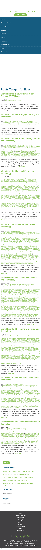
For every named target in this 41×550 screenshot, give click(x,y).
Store (2, 202)
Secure (2, 359)
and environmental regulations (9, 146)
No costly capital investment (14, 255)
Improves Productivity (18, 435)
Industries (4, 41)
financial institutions (23, 347)
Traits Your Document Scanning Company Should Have (18, 471)
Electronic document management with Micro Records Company (19, 390)
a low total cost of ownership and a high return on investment (16, 285)
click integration (32, 146)
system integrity (28, 405)
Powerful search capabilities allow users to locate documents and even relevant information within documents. (20, 199)
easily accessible (4, 239)
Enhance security (18, 391)
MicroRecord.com (19, 124)
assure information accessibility (7, 431)
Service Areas (20, 521)
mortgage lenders (27, 355)
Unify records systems (17, 406)
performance (20, 399)
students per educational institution (17, 405)
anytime (35, 385)
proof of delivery (12, 155)
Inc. (24, 435)
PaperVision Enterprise (28, 124)
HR (14, 242)
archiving (13, 233)
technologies (23, 258)
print (15, 441)
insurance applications (34, 435)
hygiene (9, 102)
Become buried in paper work (22, 233)
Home (3, 19)
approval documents (20, 146)
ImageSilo (17, 123)
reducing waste (11, 156)
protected (36, 256)
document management (20, 343)
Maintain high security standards (27, 249)
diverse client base (21, 342)
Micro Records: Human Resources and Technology (21, 254)
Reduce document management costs (16, 402)
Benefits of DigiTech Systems (32, 339)
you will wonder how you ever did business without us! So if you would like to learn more (19, 209)
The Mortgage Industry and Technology (25, 121)
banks (26, 146)
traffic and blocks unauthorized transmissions (25, 361)
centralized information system (23, 431)
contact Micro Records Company (14, 386)
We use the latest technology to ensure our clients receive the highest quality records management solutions (20, 207)
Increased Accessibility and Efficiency (32, 393)
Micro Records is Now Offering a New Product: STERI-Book (17, 95)
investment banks (4, 351)
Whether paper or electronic (23, 262)
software (11, 316)
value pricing (12, 407)
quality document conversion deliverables (14, 401)
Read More (17, 110)
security (6, 442)
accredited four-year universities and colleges (12, 385)
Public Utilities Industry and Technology (13, 100)
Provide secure (10, 310)
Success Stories (5, 44)
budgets (5, 386)
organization (25, 440)
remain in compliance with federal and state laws (26, 358)
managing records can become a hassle (15, 398)
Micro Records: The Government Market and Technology (18, 307)
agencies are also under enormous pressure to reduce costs (18, 286)
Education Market (8, 384)
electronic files (21, 292)
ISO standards (22, 151)
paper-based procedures (8, 441)
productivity (6, 155)
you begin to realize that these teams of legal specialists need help (19, 208)
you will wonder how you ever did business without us (17, 263)
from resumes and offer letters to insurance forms (29, 241)
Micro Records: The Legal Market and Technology (29, 195)
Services (3, 30)
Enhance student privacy (28, 391)
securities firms (7, 359)
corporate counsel (4, 182)
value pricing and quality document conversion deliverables (16, 362)
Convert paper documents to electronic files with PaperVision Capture (19, 236)
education (17, 122)
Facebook (17, 150)
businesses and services (11, 340)
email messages (27, 292)
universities (3, 407)
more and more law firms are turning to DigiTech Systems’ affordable (19, 197)
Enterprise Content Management (26, 122)
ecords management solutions (15, 148)
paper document (32, 440)
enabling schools (33, 390)
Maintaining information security (14, 353)
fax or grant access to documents (32, 433)
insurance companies (32, 350)
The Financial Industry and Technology (25, 335)
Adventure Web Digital (30, 545)
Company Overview (6, 23)
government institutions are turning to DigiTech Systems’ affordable (19, 296)
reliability (26, 402)
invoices (16, 151)
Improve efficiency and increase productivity (20, 247)
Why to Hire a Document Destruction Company (16, 474)
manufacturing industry (11, 152)
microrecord (20, 440)
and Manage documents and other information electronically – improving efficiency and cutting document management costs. (19, 180)
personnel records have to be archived (9, 256)
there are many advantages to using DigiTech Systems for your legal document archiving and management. (20, 204)
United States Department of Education (31, 406)
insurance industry (4, 436)
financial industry (15, 347)
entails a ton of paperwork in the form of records (19, 183)
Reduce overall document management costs (10, 257)
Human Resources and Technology (12, 231)
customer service (4, 432)
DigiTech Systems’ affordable (11, 342)
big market (3, 340)
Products (3, 37)
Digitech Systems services (32, 238)
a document (15, 429)
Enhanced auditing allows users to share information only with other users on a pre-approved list (20, 345)
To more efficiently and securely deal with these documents (13, 259)
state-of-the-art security (13, 442)
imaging (36, 348)
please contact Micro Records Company (14, 198)
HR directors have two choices (13, 244)
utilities (12, 102)
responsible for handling (25, 257)
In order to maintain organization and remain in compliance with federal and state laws (20, 188)
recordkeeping (20, 357)
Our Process (4, 26)
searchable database (10, 258)
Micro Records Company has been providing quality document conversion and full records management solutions (20, 353)
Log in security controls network (29, 351)
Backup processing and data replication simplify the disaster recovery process (23, 338)
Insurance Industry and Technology (12, 428)
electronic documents (31, 148)
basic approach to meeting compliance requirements (15, 339)
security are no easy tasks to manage (19, 359)
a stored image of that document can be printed (28, 429)
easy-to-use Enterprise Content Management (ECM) (16, 389)
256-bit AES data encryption (9, 337)
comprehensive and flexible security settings (14, 341)
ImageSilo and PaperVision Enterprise (12, 297)
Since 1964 (26, 201)
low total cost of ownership (20, 397)
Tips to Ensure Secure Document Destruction (15, 480)
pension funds (10, 356)
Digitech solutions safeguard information (16, 432)
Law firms (17, 190)
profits (30, 399)
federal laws (3, 392)
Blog (2, 48)
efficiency (7, 433)
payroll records (24, 255)
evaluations (18, 239)
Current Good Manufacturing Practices (16, 147)
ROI (21, 314)
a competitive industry (7, 429)
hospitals (31, 150)
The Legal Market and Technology (19, 178)
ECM (8, 148)
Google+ (36, 122)
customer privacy (27, 341)
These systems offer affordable (32, 258)
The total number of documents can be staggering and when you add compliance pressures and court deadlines (20, 203)
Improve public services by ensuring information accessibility (23, 299)
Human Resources (17, 245)
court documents (12, 182)
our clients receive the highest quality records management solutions (20, 308)
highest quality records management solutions (25, 392)
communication (34, 431)
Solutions (3, 33)
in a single (32, 247)
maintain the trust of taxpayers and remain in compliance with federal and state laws (22, 302)
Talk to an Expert (20, 14)
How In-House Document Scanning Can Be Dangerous (18, 477)
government (3, 123)
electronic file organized (15, 433)
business (5, 102)
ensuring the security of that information (20, 293)
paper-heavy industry (15, 154)
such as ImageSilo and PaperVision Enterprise (13, 202)
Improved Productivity (5, 151)
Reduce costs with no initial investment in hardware (16, 313)
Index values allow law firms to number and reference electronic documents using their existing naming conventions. (20, 189)
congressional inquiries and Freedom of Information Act (15, 288)
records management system (22, 441)
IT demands (30, 396)
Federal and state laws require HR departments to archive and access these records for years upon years (20, 240)
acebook (5, 122)
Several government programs (18, 403)
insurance (22, 123)
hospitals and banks (10, 123)
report (30, 402)
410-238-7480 (17, 541)
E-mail (35, 432)
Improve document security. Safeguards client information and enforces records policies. (19, 187)
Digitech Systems (11, 122)
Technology (14, 121)
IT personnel (33, 301)
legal (26, 123)
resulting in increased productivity (13, 314)
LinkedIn (29, 123)
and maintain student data (28, 385)
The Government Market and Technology (25, 284)
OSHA (9, 154)
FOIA (21, 294)
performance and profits (33, 255)
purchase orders (19, 155)
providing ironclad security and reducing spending (24, 310)
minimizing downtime (30, 153)
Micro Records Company (21, 152)
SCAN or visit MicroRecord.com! (17, 201)
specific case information (34, 201)
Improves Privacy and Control (7, 435)
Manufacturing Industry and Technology (13, 145)
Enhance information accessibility (8, 391)
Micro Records (8, 121)
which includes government (26, 207)
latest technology (12, 351)
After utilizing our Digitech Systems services (12, 179)
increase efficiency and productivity (11, 248)
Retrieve (8, 201)
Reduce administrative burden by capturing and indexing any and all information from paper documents (20, 312)
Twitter (13, 126)
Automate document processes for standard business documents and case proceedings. (19, 181)
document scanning (30, 343)
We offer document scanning (7, 206)
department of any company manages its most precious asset (20, 236)
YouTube (30, 156)
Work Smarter (24, 156)
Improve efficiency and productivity (16, 393)
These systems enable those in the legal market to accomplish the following (16, 205)
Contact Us (4, 52)
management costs (10, 437)
